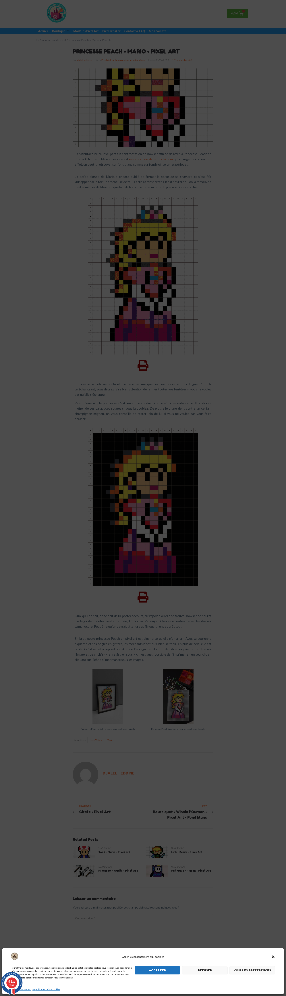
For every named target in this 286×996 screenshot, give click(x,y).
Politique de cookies (21, 989)
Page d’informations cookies (46, 989)
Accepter (157, 970)
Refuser (205, 970)
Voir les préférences (252, 970)
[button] (273, 957)
